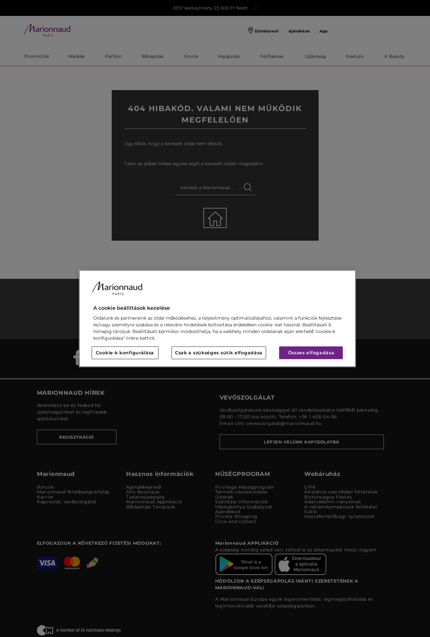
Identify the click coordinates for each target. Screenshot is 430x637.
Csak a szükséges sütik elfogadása (219, 353)
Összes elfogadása (311, 353)
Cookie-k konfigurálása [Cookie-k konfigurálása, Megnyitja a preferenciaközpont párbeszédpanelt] (125, 353)
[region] (217, 318)
